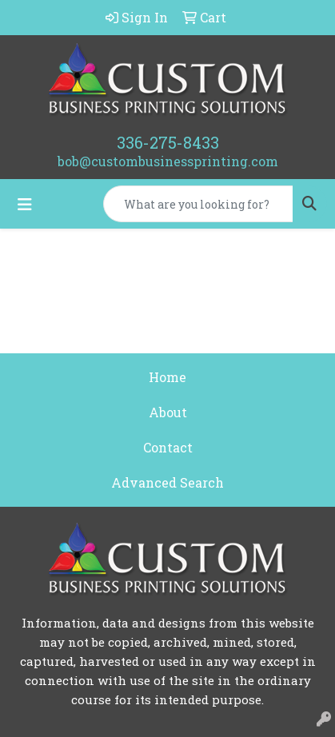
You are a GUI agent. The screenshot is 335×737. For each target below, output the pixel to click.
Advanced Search (167, 482)
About (168, 412)
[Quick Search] (198, 203)
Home (167, 376)
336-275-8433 (168, 142)
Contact (168, 447)
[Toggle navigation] (25, 204)
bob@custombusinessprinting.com (168, 161)
